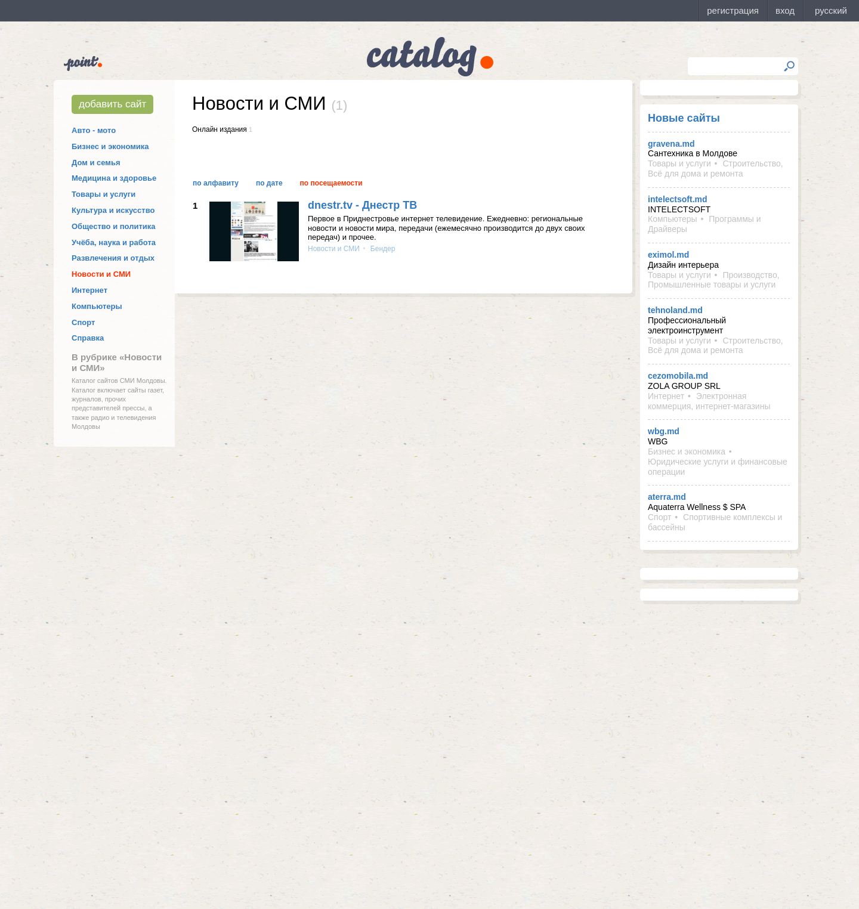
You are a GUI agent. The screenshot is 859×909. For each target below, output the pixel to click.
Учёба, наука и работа (114, 242)
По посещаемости (331, 183)
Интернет (89, 290)
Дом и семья (96, 162)
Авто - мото (94, 130)
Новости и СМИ (101, 274)
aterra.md (667, 497)
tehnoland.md (675, 310)
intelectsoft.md (677, 199)
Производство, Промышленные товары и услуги (714, 280)
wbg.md (663, 431)
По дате (269, 183)
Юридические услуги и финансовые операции (717, 467)
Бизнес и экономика (110, 146)
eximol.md (668, 254)
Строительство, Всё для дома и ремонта (715, 168)
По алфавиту (216, 183)
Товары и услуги (103, 194)
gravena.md (671, 144)
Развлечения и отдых (113, 257)
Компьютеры (97, 306)
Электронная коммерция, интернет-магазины (709, 401)
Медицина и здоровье (114, 178)
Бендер (382, 249)
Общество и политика (114, 226)
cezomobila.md (678, 376)
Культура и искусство (113, 210)
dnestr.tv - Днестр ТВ (362, 205)
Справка (88, 337)
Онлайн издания (219, 129)
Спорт (83, 322)
